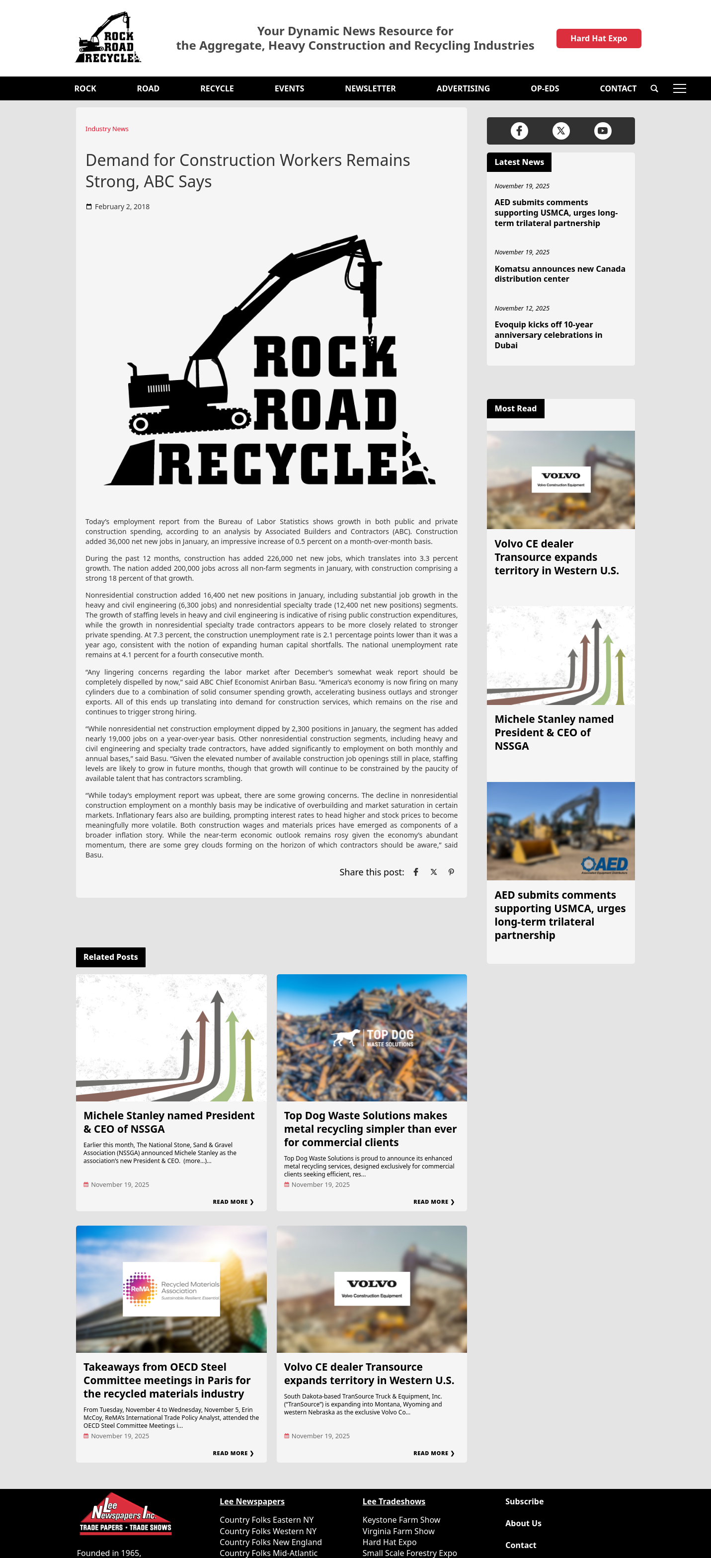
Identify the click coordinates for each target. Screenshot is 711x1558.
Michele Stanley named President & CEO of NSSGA (169, 1122)
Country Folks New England (271, 1542)
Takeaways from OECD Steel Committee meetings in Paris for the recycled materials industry (167, 1380)
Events (289, 88)
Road (148, 88)
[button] (654, 88)
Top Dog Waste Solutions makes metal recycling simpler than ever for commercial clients (370, 1128)
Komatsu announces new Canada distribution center (560, 274)
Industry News (107, 128)
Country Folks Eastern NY (267, 1519)
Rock (85, 88)
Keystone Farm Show (402, 1519)
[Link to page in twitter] (434, 872)
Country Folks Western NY (268, 1531)
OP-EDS (545, 88)
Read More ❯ (233, 1201)
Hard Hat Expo (598, 38)
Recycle (217, 88)
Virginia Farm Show (399, 1531)
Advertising (463, 88)
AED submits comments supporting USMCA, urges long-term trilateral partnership (556, 213)
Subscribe (524, 1501)
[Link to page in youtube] (603, 131)
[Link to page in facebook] (416, 872)
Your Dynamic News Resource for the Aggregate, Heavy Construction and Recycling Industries (355, 38)
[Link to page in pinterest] (451, 872)
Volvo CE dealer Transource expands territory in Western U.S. (369, 1373)
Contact (618, 88)
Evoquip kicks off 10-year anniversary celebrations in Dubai (548, 335)
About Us (523, 1523)
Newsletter (370, 88)
